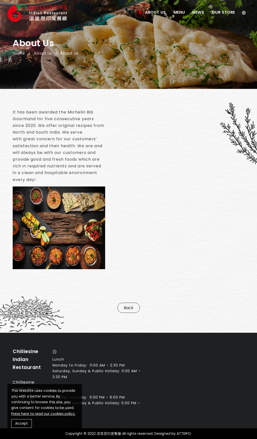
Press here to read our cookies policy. (43, 413)
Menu (179, 12)
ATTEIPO (184, 433)
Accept (21, 423)
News (198, 12)
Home (19, 53)
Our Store (223, 12)
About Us (155, 12)
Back (128, 308)
